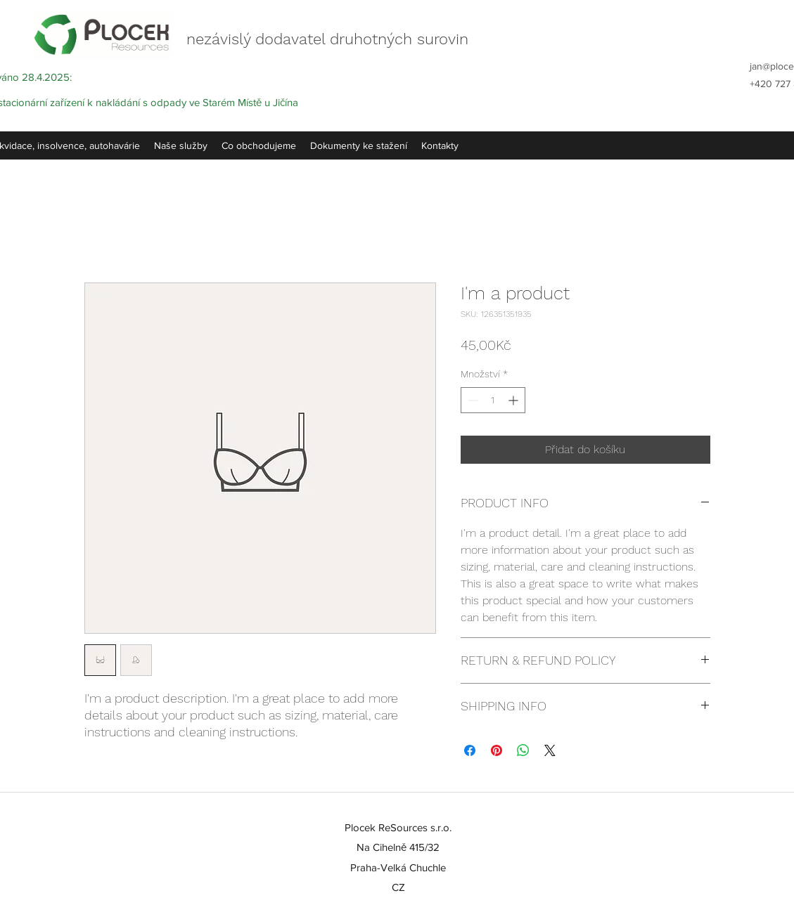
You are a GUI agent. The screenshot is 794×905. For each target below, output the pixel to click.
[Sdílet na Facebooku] (469, 750)
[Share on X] (550, 750)
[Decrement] (471, 400)
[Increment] (514, 400)
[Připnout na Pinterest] (496, 750)
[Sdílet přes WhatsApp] (523, 750)
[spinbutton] (493, 400)
